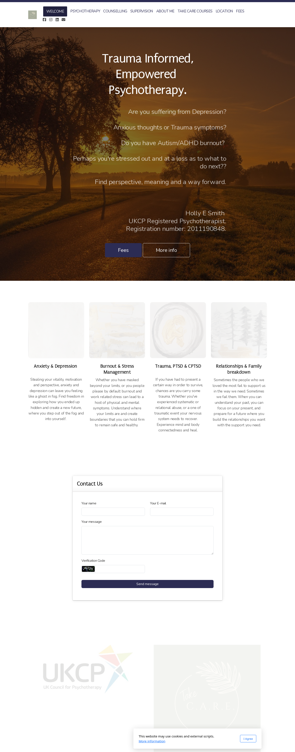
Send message (147, 584)
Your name (88, 503)
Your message (91, 521)
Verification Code (93, 560)
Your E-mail (158, 503)
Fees (123, 250)
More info (166, 250)
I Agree (198, 739)
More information (102, 741)
